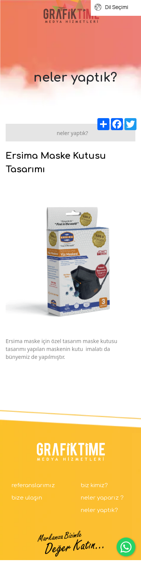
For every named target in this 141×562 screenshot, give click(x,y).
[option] (70, 258)
